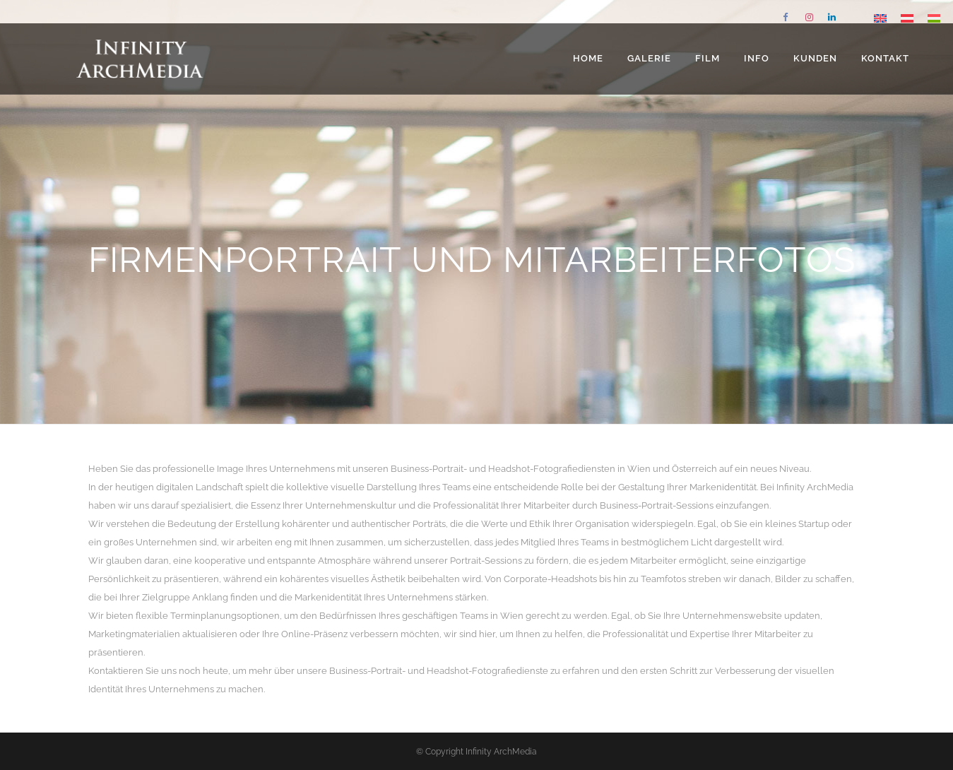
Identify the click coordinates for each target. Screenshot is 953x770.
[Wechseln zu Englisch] (880, 18)
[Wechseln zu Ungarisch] (934, 18)
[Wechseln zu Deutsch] (907, 18)
